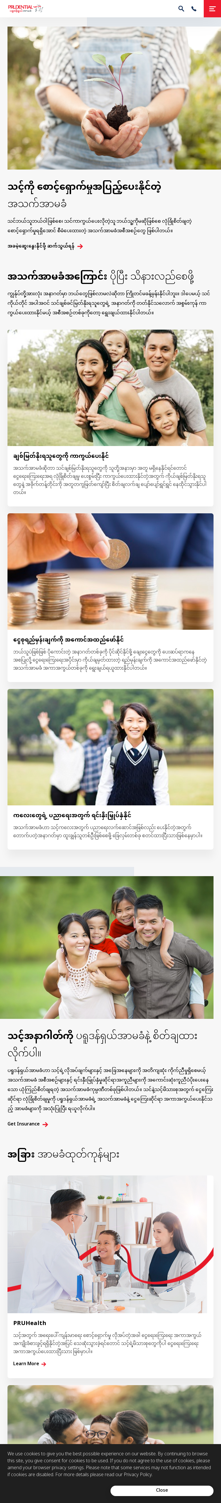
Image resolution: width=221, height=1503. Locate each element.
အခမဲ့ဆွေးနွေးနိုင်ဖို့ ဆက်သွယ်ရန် (41, 246)
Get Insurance (23, 1124)
